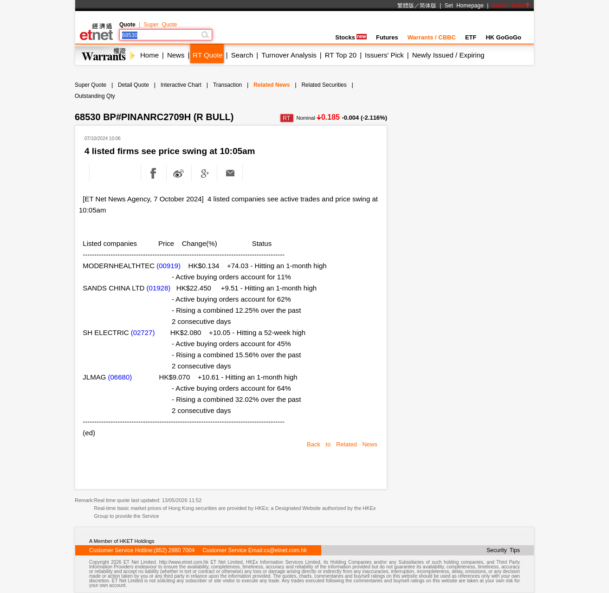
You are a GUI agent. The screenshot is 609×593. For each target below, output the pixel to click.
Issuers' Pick (384, 55)
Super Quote (160, 24)
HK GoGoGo (503, 37)
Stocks (351, 37)
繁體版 (405, 5)
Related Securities (323, 85)
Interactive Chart (181, 85)
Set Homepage (464, 5)
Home (149, 55)
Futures (387, 37)
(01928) (159, 288)
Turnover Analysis (289, 55)
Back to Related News (342, 444)
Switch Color (511, 5)
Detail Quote (133, 85)
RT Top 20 (340, 55)
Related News (271, 85)
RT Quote (207, 55)
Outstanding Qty (95, 96)
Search (242, 55)
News (176, 55)
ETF (471, 37)
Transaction (227, 85)
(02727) (143, 332)
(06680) (120, 377)
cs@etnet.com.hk (285, 550)
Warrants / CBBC (432, 37)
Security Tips (503, 550)
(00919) (168, 266)
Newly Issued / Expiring (448, 55)
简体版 (428, 5)
